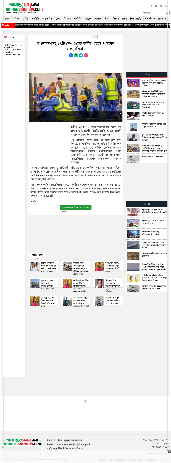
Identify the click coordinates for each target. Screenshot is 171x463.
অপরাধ (98, 18)
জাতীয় (25, 18)
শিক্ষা (106, 18)
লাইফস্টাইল (150, 18)
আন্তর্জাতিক (47, 18)
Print (95, 36)
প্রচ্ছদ (7, 18)
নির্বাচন (116, 18)
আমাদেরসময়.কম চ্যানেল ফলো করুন (75, 207)
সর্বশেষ (16, 18)
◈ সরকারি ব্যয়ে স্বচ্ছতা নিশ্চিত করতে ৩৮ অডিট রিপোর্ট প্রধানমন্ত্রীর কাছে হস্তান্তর (61, 25)
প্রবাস (124, 18)
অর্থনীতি (77, 18)
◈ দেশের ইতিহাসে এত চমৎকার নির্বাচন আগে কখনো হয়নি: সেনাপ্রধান (116, 25)
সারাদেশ (88, 18)
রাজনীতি (35, 18)
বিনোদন (67, 18)
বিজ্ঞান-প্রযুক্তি (135, 18)
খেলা (58, 18)
